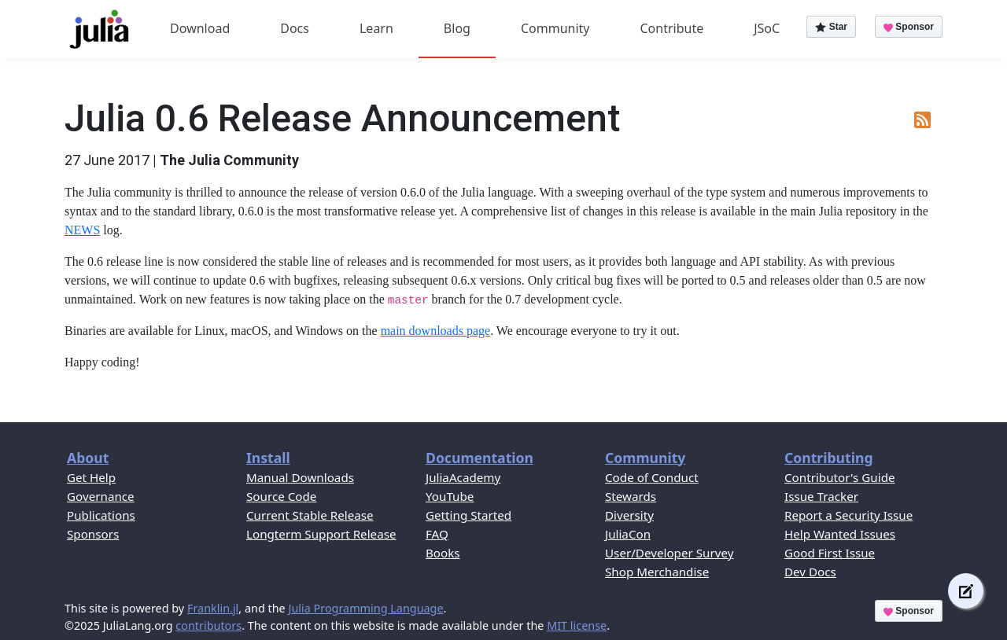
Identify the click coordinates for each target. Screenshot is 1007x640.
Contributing (828, 457)
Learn (376, 28)
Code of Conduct (652, 477)
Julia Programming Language (365, 608)
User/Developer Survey (669, 553)
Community (555, 28)
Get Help (91, 477)
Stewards (630, 496)
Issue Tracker (821, 496)
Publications (101, 515)
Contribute (671, 28)
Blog (457, 28)
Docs (294, 28)
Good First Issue (829, 553)
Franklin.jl (212, 608)
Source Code (281, 496)
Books (443, 553)
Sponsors (93, 534)
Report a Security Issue (848, 515)
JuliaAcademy (463, 477)
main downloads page (436, 330)
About (88, 457)
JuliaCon (628, 534)
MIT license (577, 625)
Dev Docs (810, 571)
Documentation (479, 457)
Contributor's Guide (839, 477)
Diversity (629, 515)
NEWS (82, 230)
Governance (101, 496)
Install (268, 457)
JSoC (767, 28)
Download (200, 28)
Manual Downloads (300, 477)
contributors (208, 625)
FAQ (437, 534)
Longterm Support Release (321, 534)
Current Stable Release (310, 515)
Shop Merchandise (657, 571)
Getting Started (468, 515)
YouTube (450, 496)
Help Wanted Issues (839, 534)
